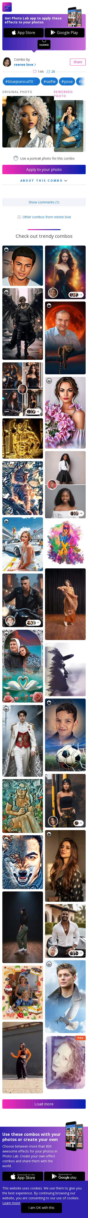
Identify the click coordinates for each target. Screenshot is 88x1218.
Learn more (11, 1203)
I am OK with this (41, 1207)
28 (51, 71)
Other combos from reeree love (44, 217)
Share (77, 62)
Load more (44, 1104)
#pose (67, 81)
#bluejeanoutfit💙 (21, 81)
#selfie (49, 81)
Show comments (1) (44, 202)
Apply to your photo (44, 169)
